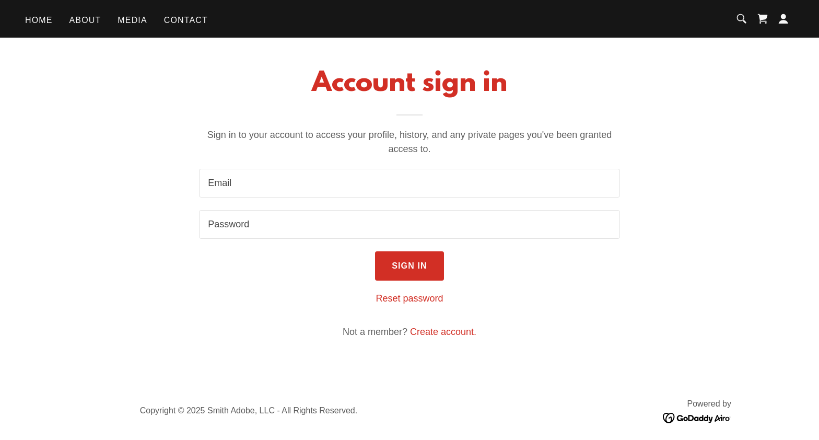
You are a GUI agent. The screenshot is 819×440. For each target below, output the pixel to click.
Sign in (409, 265)
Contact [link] (186, 20)
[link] (762, 18)
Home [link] (39, 20)
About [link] (85, 20)
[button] (783, 18)
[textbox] (409, 183)
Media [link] (132, 20)
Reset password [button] (409, 298)
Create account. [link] (443, 332)
